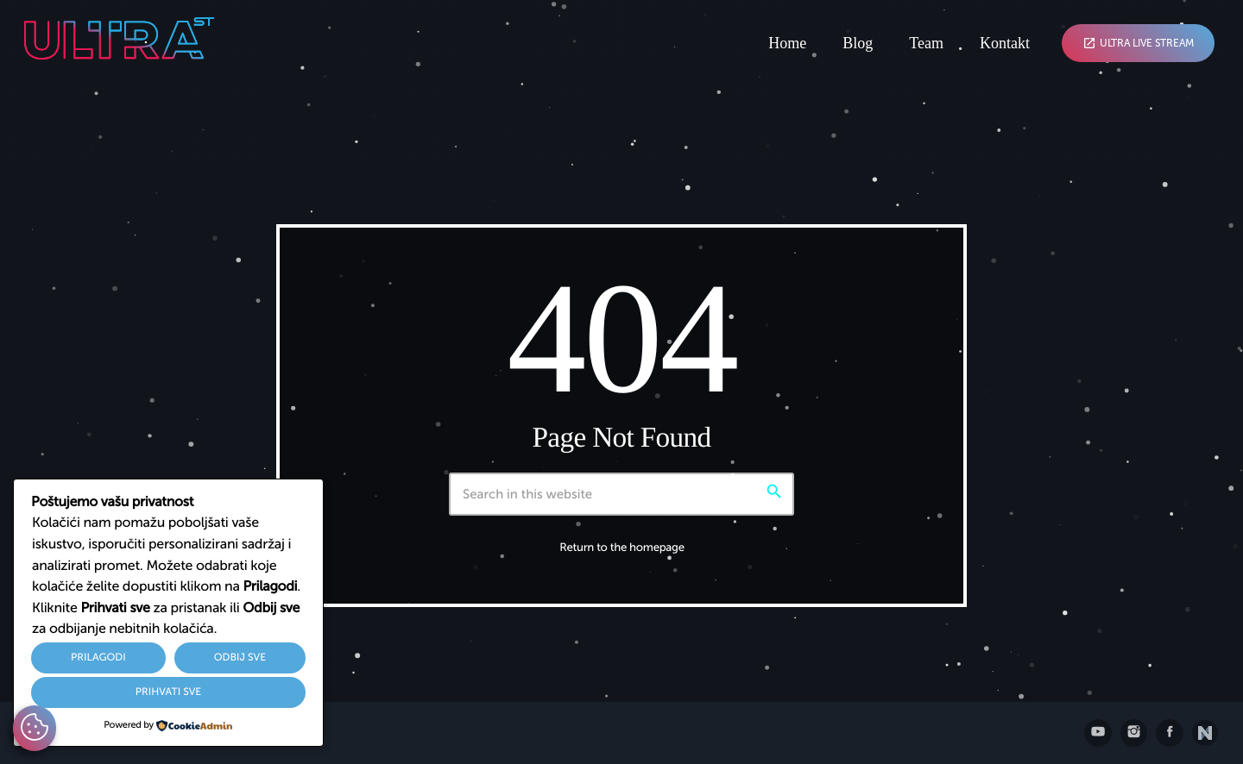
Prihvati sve (169, 692)
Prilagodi (98, 658)
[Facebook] (1169, 733)
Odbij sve (240, 658)
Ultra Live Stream (1138, 43)
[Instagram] (1134, 733)
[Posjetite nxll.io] (1205, 733)
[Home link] (119, 43)
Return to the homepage (622, 548)
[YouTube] (1098, 733)
